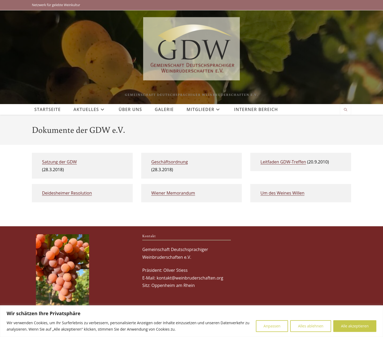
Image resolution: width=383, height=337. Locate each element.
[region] (191, 321)
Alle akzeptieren (355, 325)
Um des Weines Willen (282, 193)
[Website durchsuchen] (345, 110)
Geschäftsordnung (169, 162)
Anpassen (272, 325)
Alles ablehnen (310, 325)
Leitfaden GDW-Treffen (283, 162)
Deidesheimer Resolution (67, 193)
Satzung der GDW (59, 162)
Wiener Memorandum (173, 193)
